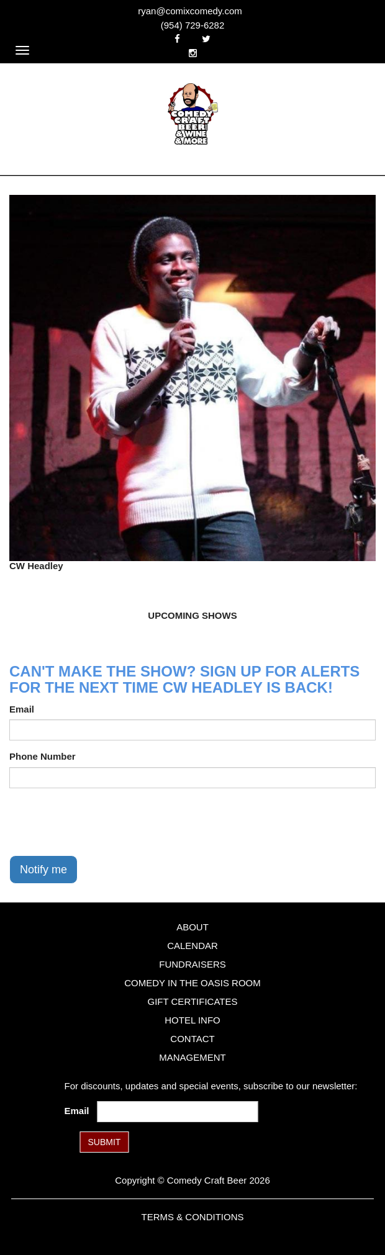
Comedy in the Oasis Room (192, 983)
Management (192, 1057)
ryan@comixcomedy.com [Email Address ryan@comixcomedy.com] (190, 11)
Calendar (192, 945)
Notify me (43, 869)
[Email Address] (177, 1111)
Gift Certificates (192, 1001)
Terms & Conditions (192, 1217)
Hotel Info (192, 1020)
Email (21, 709)
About (192, 927)
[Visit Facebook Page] (177, 39)
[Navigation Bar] (22, 50)
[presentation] (103, 822)
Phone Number (42, 756)
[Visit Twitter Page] (206, 39)
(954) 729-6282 (193, 25)
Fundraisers (192, 964)
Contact (192, 1038)
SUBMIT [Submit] (104, 1142)
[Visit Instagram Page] (193, 53)
